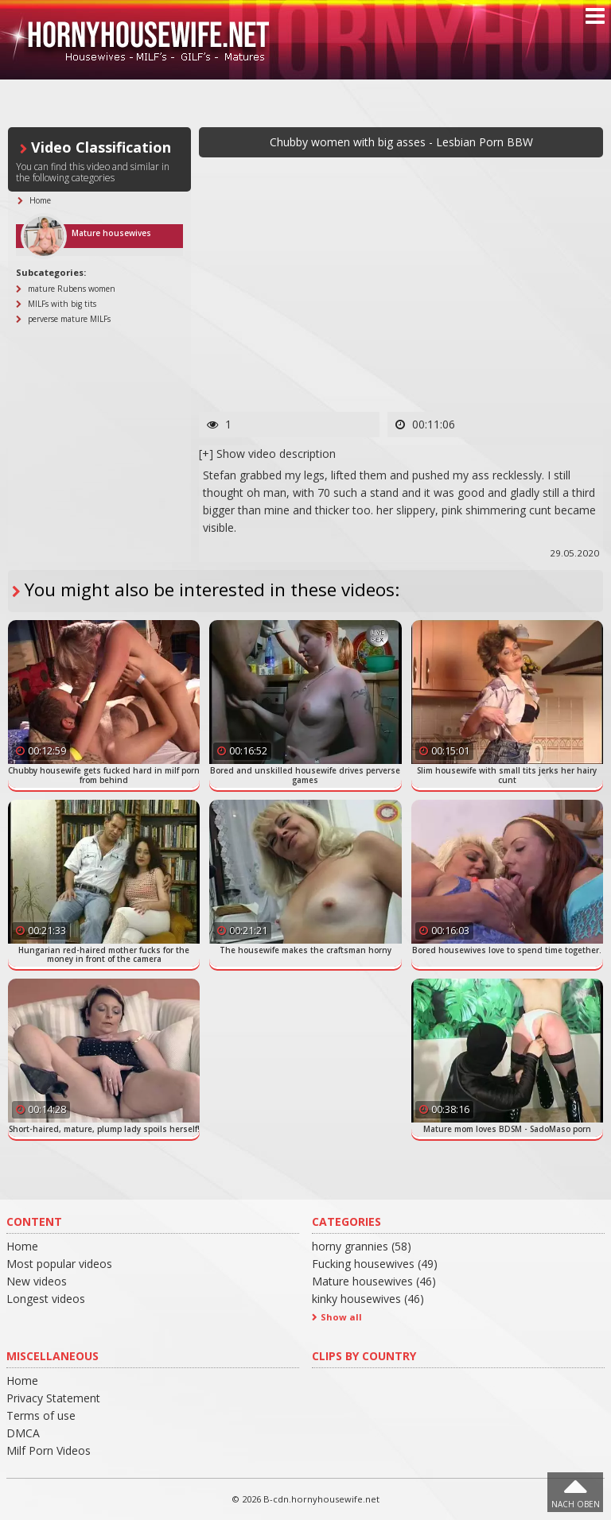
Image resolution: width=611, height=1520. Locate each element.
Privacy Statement (53, 1398)
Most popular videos (59, 1263)
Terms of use (41, 1415)
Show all (341, 1317)
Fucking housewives (375, 1263)
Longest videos (45, 1298)
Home (22, 1246)
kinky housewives (368, 1298)
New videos (36, 1281)
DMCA (23, 1433)
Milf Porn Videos (48, 1450)
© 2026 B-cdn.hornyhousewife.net (305, 1499)
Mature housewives (374, 1281)
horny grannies (361, 1246)
